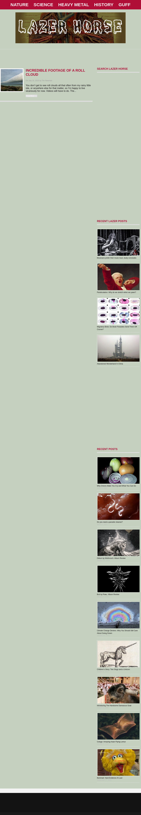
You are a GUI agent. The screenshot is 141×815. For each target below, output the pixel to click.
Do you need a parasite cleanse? (110, 522)
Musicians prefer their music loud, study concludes (116, 258)
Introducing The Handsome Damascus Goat (114, 706)
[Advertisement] (70, 55)
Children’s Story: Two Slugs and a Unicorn (113, 669)
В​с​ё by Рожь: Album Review (108, 594)
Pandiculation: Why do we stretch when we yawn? (116, 292)
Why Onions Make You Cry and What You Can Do (116, 486)
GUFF (125, 4)
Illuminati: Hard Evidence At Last (109, 778)
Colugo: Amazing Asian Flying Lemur (111, 742)
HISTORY (104, 4)
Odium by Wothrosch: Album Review (111, 558)
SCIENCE (43, 4)
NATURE (19, 4)
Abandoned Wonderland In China (110, 364)
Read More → (31, 96)
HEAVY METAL (73, 4)
